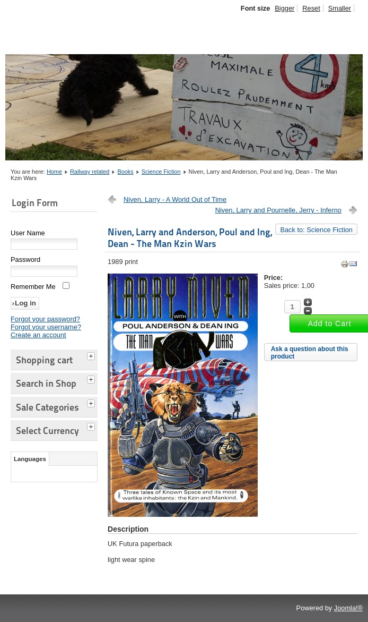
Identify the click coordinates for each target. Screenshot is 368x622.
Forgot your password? (45, 319)
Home (54, 171)
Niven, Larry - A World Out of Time (175, 199)
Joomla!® (348, 608)
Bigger (284, 8)
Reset (311, 8)
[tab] (92, 355)
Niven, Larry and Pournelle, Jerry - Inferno (278, 210)
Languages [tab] (30, 459)
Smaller (339, 8)
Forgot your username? (46, 327)
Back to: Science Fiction (316, 230)
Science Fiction (161, 171)
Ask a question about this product (309, 352)
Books (125, 171)
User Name (28, 233)
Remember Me (33, 287)
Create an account (38, 335)
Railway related (89, 171)
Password (25, 259)
